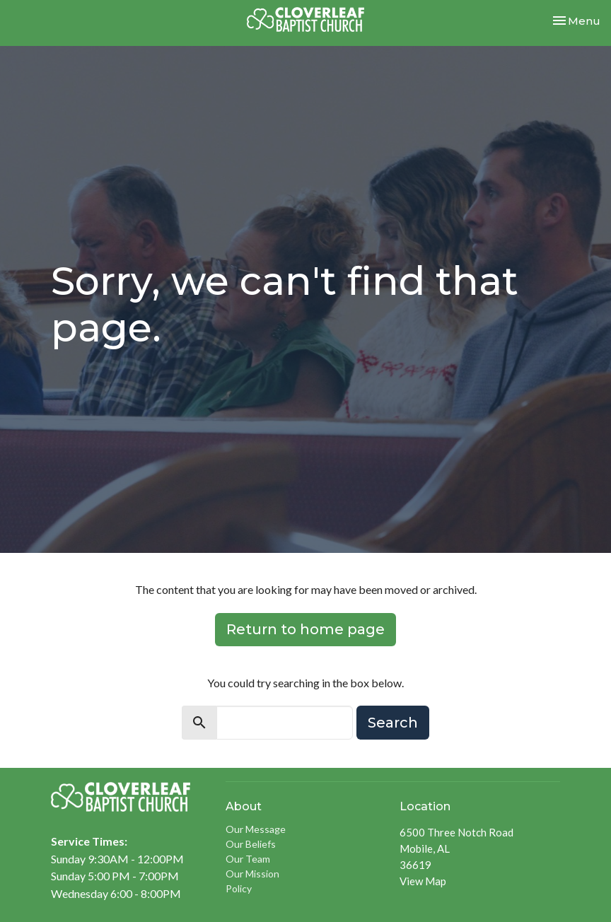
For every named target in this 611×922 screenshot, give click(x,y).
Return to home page (305, 629)
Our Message (256, 829)
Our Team (248, 859)
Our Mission (252, 874)
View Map (423, 881)
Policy (239, 888)
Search (393, 722)
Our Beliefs (251, 844)
